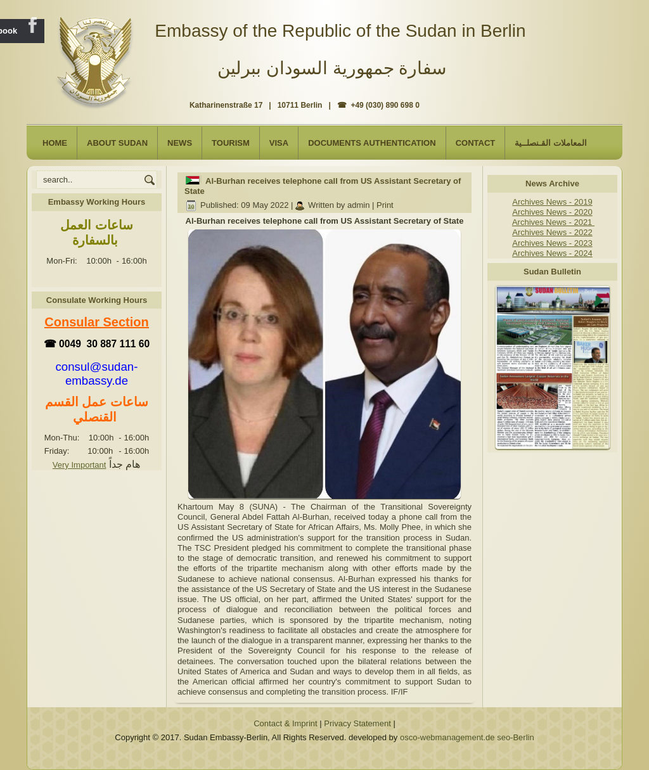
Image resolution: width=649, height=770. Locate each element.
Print (385, 205)
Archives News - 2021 (553, 222)
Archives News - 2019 (552, 202)
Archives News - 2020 (552, 212)
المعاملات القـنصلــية (551, 143)
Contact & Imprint (285, 723)
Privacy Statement (357, 723)
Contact (476, 143)
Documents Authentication (372, 143)
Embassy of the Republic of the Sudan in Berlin (340, 31)
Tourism (231, 143)
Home (54, 143)
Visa (278, 143)
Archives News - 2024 (552, 253)
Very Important (79, 465)
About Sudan (117, 143)
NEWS (179, 143)
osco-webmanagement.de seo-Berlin (467, 737)
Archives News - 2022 (552, 232)
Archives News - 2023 (552, 243)
